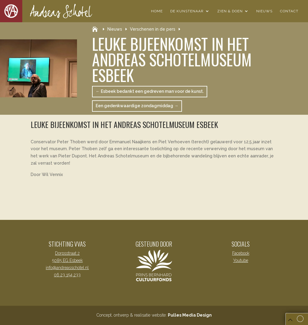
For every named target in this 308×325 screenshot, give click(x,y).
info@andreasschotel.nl (67, 267)
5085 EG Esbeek (67, 260)
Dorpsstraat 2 (67, 253)
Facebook (240, 253)
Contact (289, 11)
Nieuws (264, 11)
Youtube (240, 260)
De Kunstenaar (187, 11)
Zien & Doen (230, 11)
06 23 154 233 (67, 274)
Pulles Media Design (190, 315)
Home (157, 11)
